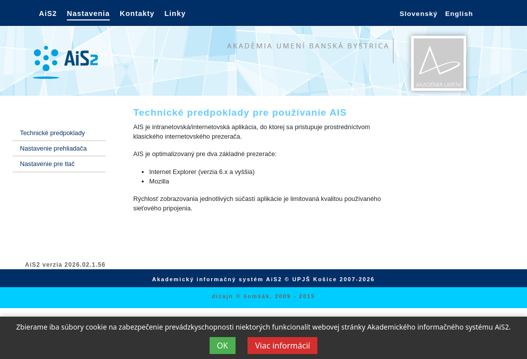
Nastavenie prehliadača (53, 148)
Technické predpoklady (52, 133)
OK (222, 345)
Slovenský (419, 13)
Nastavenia (88, 13)
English (459, 13)
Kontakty (137, 13)
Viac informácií (282, 345)
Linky (175, 13)
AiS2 (48, 13)
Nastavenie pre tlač (47, 164)
